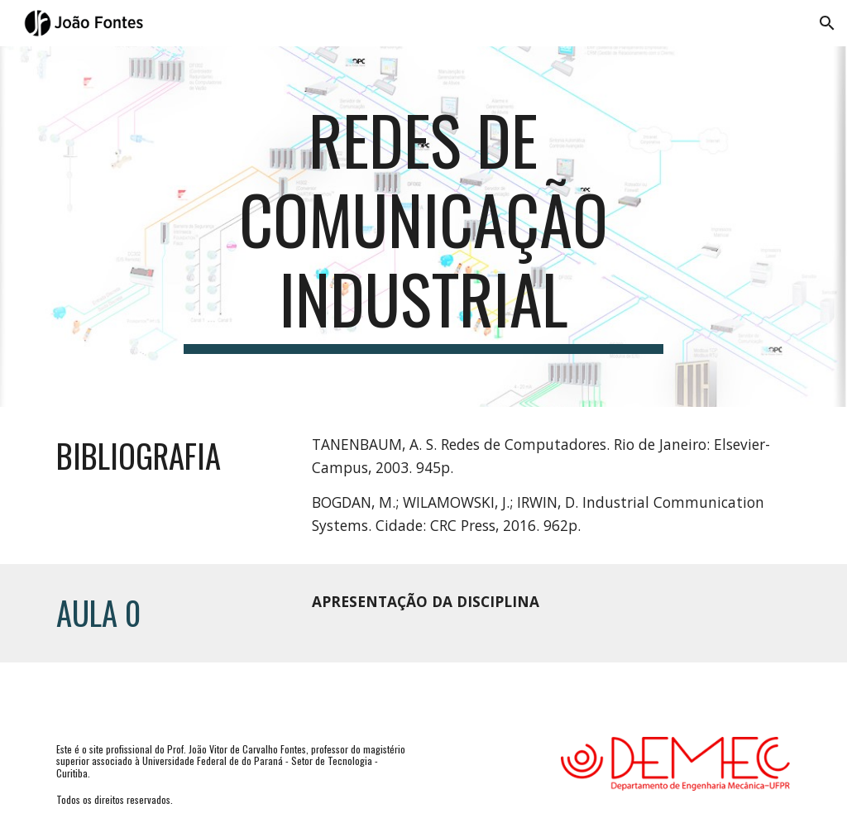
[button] (827, 23)
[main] (423, 227)
